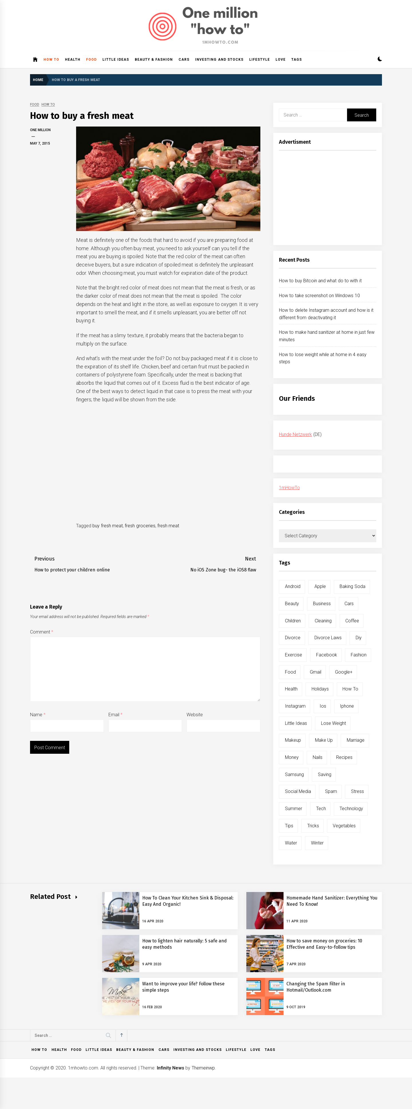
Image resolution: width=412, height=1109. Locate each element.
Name (37, 714)
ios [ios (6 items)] (323, 706)
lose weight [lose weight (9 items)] (333, 723)
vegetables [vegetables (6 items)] (344, 825)
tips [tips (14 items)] (289, 825)
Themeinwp (203, 1068)
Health (72, 60)
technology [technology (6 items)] (351, 808)
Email (115, 714)
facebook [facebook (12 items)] (326, 655)
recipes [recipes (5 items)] (344, 757)
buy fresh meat (107, 525)
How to (51, 60)
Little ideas (115, 60)
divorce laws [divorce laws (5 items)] (328, 637)
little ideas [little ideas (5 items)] (296, 723)
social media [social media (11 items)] (298, 791)
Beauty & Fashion (154, 60)
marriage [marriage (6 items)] (356, 740)
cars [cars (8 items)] (349, 603)
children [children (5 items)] (293, 620)
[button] (380, 59)
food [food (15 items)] (290, 672)
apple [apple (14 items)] (320, 586)
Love (281, 60)
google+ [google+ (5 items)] (343, 672)
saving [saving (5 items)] (324, 774)
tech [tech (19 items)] (321, 808)
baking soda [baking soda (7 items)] (352, 586)
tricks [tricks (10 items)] (313, 825)
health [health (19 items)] (291, 689)
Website (195, 714)
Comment (41, 632)
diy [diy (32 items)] (359, 637)
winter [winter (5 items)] (317, 843)
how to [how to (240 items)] (350, 689)
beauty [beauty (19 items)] (292, 603)
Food (91, 60)
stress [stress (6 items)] (357, 791)
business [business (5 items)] (322, 603)
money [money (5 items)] (292, 757)
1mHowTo (289, 487)
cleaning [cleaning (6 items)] (323, 620)
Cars (184, 60)
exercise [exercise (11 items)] (293, 655)
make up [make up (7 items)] (324, 740)
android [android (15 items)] (292, 586)
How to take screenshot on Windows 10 (319, 295)
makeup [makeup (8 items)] (293, 740)
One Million (40, 130)
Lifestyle (259, 60)
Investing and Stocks (219, 60)
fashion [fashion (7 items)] (359, 655)
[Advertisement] (327, 199)
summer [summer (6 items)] (293, 808)
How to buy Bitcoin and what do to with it (320, 280)
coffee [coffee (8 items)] (352, 620)
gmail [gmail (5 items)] (315, 672)
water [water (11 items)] (291, 843)
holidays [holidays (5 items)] (320, 689)
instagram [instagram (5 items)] (295, 706)
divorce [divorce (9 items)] (292, 637)
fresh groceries (140, 525)
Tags (296, 60)
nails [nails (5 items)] (317, 757)
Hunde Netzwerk (295, 434)
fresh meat (168, 525)
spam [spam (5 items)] (331, 791)
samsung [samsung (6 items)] (294, 774)
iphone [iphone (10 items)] (347, 706)
